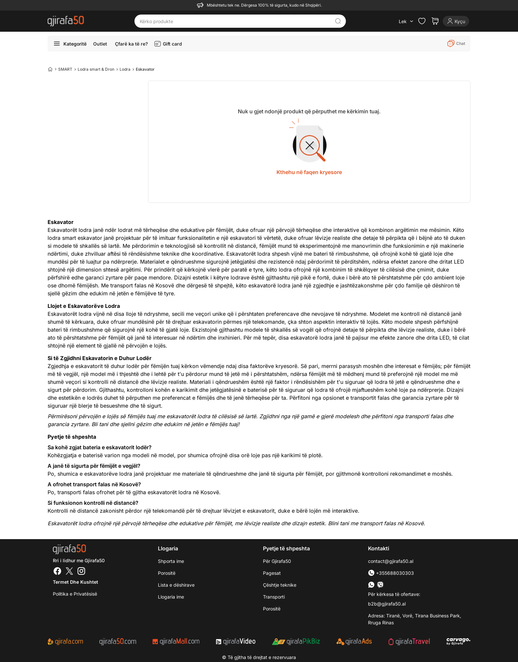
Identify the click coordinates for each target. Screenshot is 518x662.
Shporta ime (171, 561)
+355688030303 (391, 573)
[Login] (456, 21)
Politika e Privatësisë (75, 594)
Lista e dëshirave (176, 585)
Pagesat (272, 573)
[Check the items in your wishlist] (421, 21)
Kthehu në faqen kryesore (309, 172)
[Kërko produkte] (235, 21)
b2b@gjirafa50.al (387, 604)
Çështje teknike (279, 585)
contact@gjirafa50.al (390, 561)
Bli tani (100, 424)
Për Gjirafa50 (277, 561)
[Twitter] (69, 572)
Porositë (166, 573)
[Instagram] (81, 572)
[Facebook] (57, 572)
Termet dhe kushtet (75, 582)
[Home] (50, 69)
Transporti (274, 597)
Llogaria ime (171, 597)
